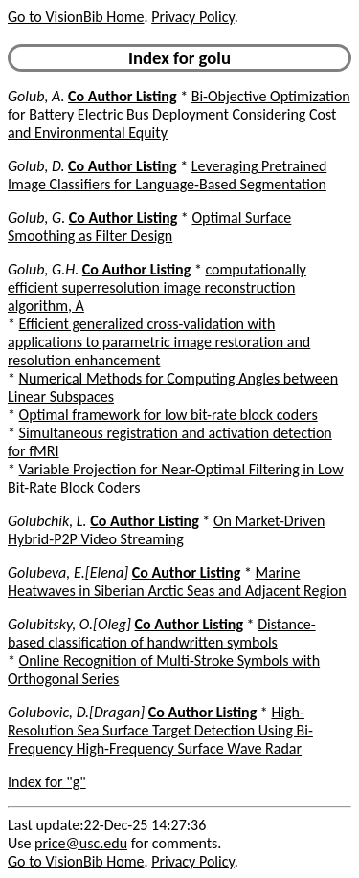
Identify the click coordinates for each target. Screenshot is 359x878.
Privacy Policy (192, 17)
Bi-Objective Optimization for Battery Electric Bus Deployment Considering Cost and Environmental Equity (179, 114)
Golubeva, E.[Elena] (68, 572)
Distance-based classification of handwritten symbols (162, 633)
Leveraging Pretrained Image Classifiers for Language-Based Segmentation (167, 175)
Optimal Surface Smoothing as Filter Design (149, 227)
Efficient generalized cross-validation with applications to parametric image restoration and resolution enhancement (159, 342)
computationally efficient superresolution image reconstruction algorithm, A (157, 287)
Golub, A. (36, 96)
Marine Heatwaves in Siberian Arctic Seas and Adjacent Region (177, 581)
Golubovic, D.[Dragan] (76, 712)
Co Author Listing (122, 96)
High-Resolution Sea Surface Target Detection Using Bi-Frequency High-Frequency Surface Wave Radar (160, 730)
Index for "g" (47, 782)
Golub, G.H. (43, 269)
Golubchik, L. (47, 521)
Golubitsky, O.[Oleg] (69, 624)
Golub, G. (36, 218)
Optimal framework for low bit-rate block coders (168, 415)
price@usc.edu (80, 843)
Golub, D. (36, 166)
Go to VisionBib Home (76, 17)
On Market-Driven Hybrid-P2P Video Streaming (166, 530)
